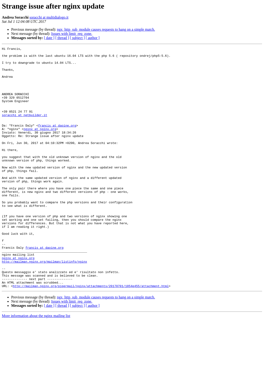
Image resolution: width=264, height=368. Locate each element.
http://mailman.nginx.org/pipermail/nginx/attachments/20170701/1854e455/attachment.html (91, 334)
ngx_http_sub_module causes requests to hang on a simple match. (106, 29)
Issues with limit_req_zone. (71, 34)
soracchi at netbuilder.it (24, 129)
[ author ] (93, 38)
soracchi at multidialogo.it (49, 17)
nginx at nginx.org (40, 146)
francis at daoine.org (57, 141)
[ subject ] (77, 38)
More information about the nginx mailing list (36, 364)
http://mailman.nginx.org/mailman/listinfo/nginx (44, 305)
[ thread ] (62, 38)
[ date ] (49, 38)
